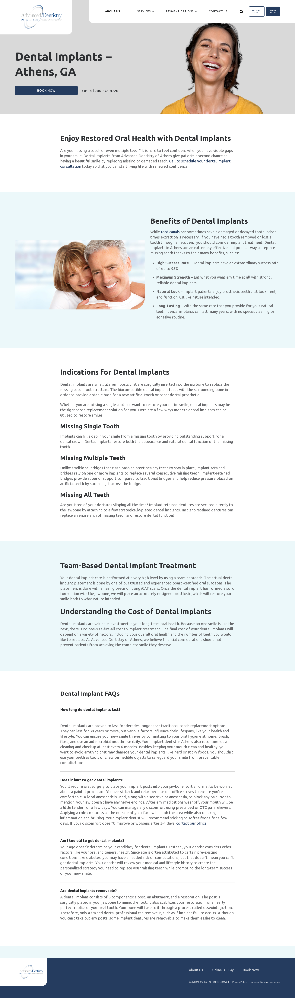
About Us (196, 970)
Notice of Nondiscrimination (265, 982)
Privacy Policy (239, 982)
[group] (80, 274)
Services (144, 11)
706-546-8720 (106, 91)
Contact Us (218, 11)
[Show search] (241, 11)
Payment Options (180, 11)
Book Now (273, 11)
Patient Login (256, 11)
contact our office (191, 823)
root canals (170, 232)
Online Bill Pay (223, 970)
